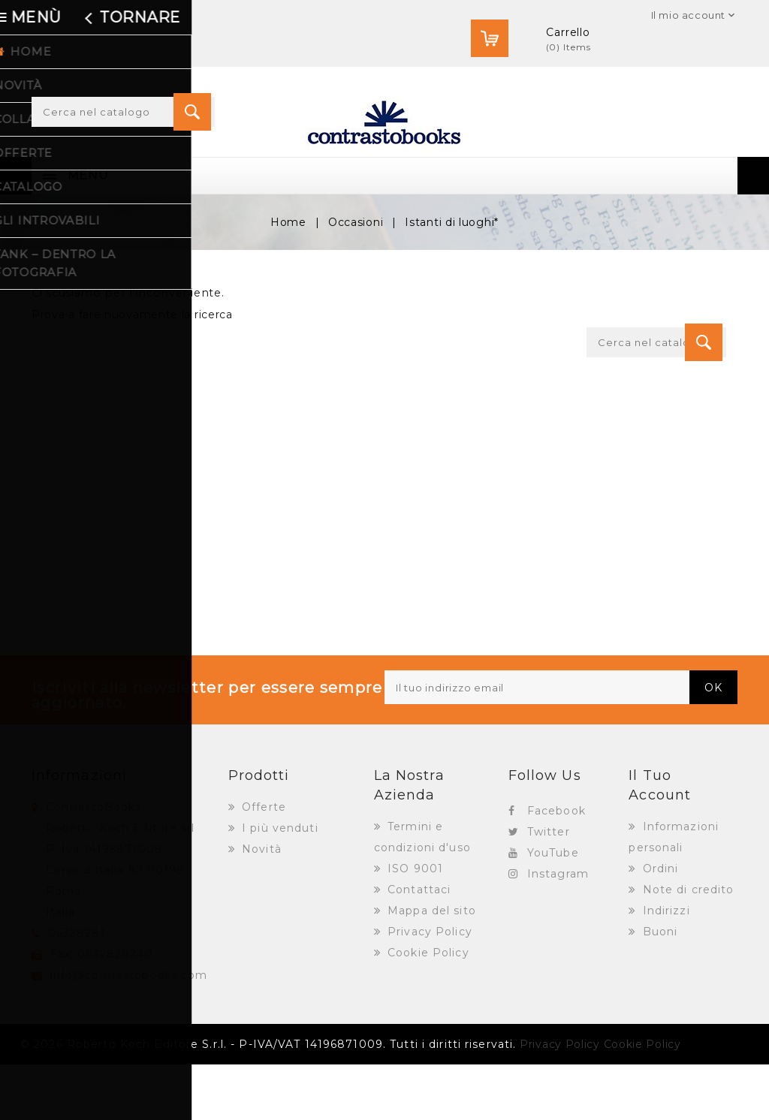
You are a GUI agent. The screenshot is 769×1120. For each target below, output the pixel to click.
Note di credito (686, 945)
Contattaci (417, 945)
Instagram (558, 929)
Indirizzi (664, 966)
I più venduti (278, 883)
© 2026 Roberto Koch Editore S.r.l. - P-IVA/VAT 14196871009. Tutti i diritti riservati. (268, 1099)
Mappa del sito (430, 966)
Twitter (548, 887)
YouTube (553, 908)
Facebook (556, 866)
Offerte (262, 862)
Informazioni (79, 831)
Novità (260, 904)
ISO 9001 (413, 924)
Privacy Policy (428, 987)
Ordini (659, 924)
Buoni (658, 987)
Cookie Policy (426, 1008)
